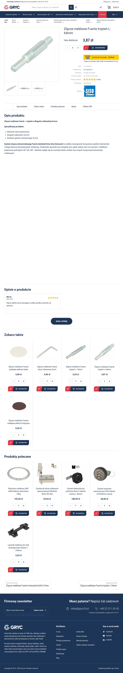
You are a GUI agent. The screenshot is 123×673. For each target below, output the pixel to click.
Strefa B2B (80, 632)
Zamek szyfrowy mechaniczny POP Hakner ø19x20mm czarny (104, 491)
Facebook (108, 632)
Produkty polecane (58, 106)
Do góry (8, 106)
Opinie (73, 106)
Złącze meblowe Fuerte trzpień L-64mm (104, 368)
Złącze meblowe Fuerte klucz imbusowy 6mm (47, 368)
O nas (58, 632)
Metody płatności (82, 641)
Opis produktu (22, 106)
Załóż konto (115, 1)
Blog (57, 658)
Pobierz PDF (87, 106)
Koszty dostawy (81, 636)
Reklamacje (60, 654)
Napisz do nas (25, 1)
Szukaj (71, 7)
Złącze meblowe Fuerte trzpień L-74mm (76, 368)
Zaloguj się (106, 1)
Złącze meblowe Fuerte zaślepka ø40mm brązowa (18, 421)
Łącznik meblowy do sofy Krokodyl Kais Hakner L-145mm (18, 547)
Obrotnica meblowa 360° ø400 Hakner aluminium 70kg (18, 491)
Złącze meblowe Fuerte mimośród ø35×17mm (27, 585)
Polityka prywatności (63, 641)
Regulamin (60, 636)
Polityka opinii (61, 649)
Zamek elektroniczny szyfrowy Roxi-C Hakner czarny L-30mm (76, 491)
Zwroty (58, 645)
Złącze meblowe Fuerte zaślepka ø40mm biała (18, 368)
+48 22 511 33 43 (43, 1)
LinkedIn (107, 640)
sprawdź (94, 76)
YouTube (107, 636)
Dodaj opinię (61, 321)
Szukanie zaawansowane (76, 7)
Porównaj (85, 47)
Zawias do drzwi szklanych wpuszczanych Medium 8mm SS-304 (47, 491)
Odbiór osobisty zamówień (85, 645)
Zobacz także (39, 106)
